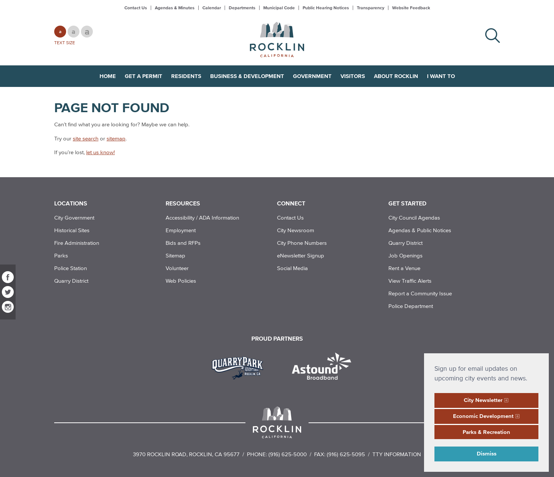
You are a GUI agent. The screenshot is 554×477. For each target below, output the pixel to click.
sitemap (116, 138)
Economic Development (483, 416)
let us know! (100, 152)
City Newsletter (483, 400)
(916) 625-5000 (287, 454)
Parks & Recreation (486, 432)
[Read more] (240, 367)
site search (85, 138)
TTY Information (396, 454)
